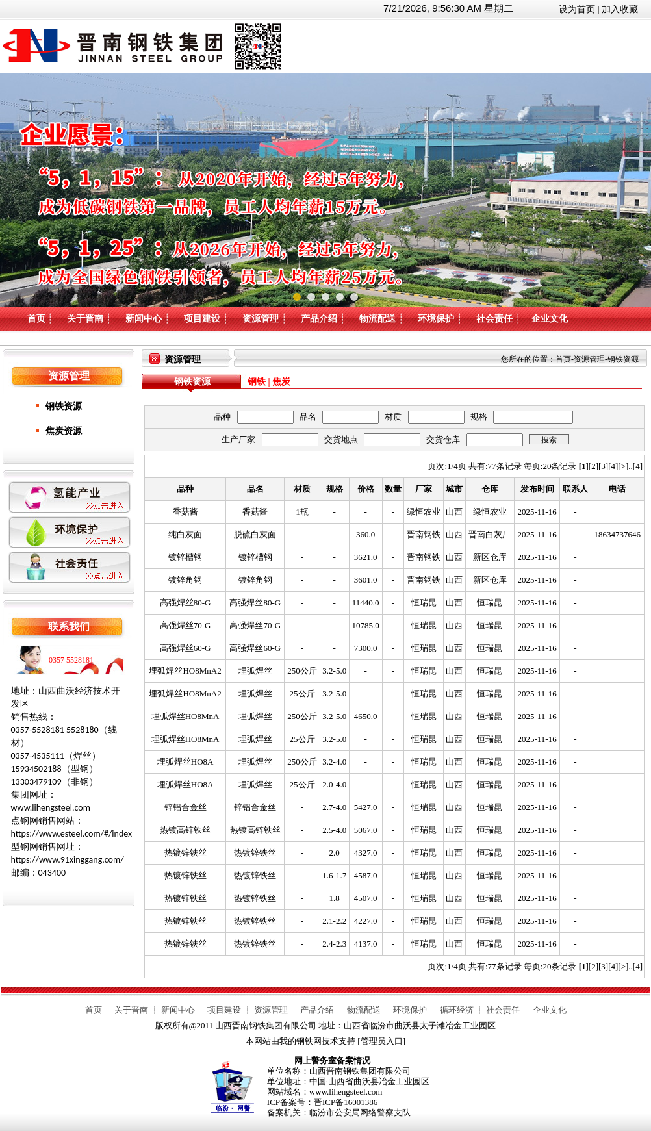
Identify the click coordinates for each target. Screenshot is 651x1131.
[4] (613, 466)
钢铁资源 (63, 406)
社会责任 (494, 319)
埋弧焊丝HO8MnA (185, 716)
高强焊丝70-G (185, 625)
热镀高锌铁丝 (185, 830)
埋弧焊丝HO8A (185, 762)
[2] (593, 466)
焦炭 (281, 382)
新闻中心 (143, 319)
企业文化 (549, 319)
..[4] (635, 466)
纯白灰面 (185, 534)
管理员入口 (382, 1041)
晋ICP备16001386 (345, 1102)
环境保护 (436, 319)
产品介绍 (319, 319)
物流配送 (377, 319)
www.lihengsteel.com (346, 1092)
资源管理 (260, 319)
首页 (36, 319)
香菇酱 (185, 511)
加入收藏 (620, 9)
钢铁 (257, 382)
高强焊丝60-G (185, 648)
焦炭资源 (63, 431)
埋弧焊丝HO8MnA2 (185, 671)
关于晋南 (85, 319)
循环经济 (457, 1010)
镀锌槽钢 (185, 557)
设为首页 (577, 9)
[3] (603, 466)
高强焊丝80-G (185, 602)
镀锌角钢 (185, 580)
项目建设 (202, 319)
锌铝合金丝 (185, 807)
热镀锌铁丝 (185, 853)
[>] (623, 466)
